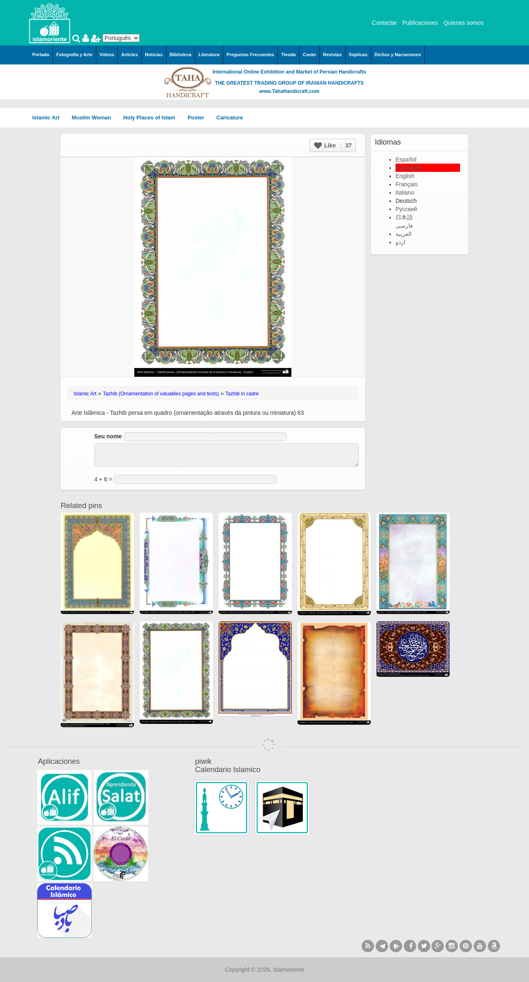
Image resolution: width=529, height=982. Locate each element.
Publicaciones (420, 22)
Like (333, 145)
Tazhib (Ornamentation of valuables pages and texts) (161, 394)
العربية (404, 234)
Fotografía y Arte (74, 54)
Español (406, 159)
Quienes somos (463, 22)
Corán (309, 54)
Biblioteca (181, 54)
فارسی (404, 225)
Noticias (154, 54)
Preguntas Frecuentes (250, 54)
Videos (107, 54)
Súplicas (358, 54)
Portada (40, 54)
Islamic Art (48, 117)
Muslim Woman (94, 117)
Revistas (332, 54)
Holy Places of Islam (152, 117)
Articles (129, 54)
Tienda (288, 54)
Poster (199, 117)
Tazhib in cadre (242, 394)
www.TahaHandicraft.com (289, 91)
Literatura (208, 54)
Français (407, 184)
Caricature (230, 117)
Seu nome (108, 436)
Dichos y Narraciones (397, 54)
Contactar (384, 22)
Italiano (405, 192)
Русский (406, 209)
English (405, 176)
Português (409, 167)
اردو (400, 242)
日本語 (404, 217)
